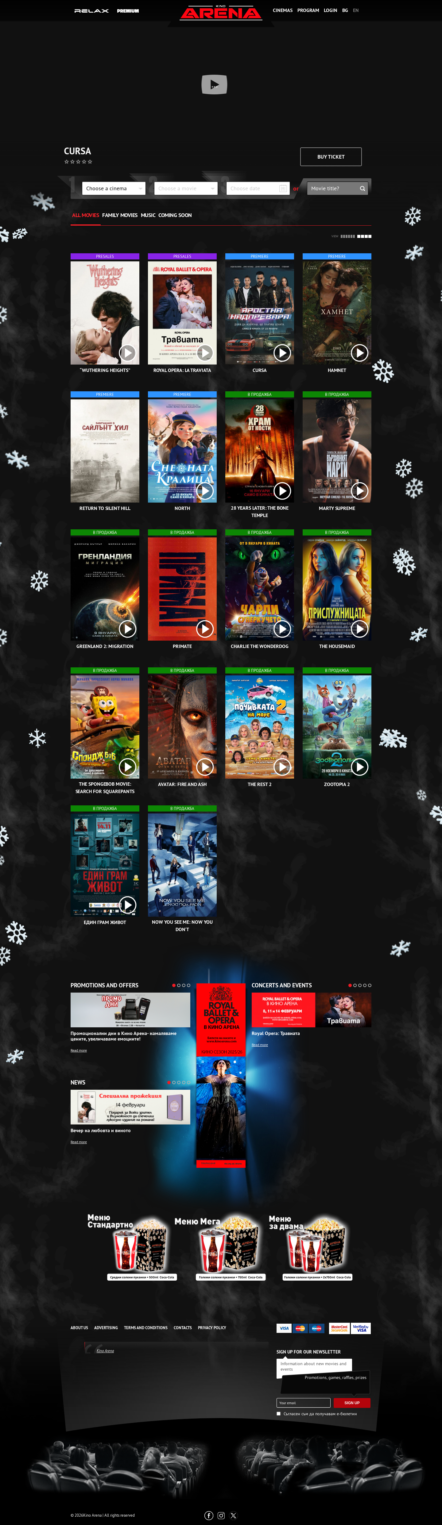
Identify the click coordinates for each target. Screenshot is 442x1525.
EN (356, 10)
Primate (182, 646)
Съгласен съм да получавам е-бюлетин (320, 1413)
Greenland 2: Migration (105, 646)
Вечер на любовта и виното (101, 1130)
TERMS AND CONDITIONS (146, 1327)
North (182, 508)
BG (345, 10)
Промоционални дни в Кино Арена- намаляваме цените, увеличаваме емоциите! (123, 1036)
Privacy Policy (212, 1327)
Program (308, 10)
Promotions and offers (104, 985)
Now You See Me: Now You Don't (182, 926)
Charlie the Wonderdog (260, 646)
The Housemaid (337, 646)
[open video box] (127, 353)
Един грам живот (105, 922)
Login (330, 10)
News (78, 1082)
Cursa (84, 151)
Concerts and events (282, 985)
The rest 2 (260, 784)
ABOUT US (79, 1327)
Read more (79, 1050)
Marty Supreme (337, 508)
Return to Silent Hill (104, 508)
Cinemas (283, 10)
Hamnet (337, 370)
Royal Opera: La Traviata (182, 370)
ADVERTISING (106, 1327)
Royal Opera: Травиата (276, 1033)
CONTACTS (183, 1327)
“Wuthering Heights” (105, 370)
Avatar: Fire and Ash (182, 784)
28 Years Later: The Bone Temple (260, 512)
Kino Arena (105, 1350)
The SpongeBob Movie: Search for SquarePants (105, 788)
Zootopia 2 (337, 784)
